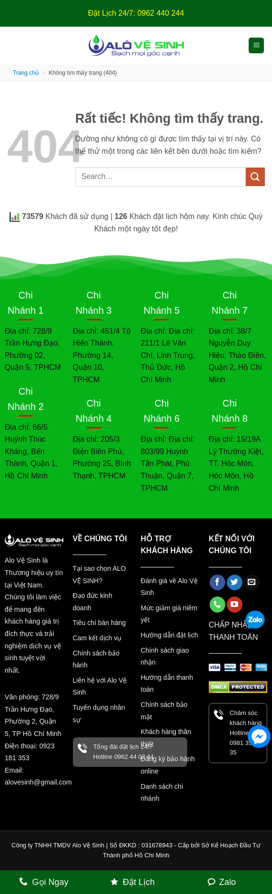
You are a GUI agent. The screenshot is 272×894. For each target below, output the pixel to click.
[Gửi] (255, 177)
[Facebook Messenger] (259, 736)
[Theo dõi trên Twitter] (234, 583)
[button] (256, 45)
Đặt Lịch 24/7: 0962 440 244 (136, 13)
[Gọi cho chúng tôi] (217, 604)
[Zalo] (257, 623)
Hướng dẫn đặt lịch (169, 635)
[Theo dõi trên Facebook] (217, 583)
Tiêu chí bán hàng (99, 622)
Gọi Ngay (50, 882)
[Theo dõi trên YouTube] (234, 604)
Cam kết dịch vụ (97, 638)
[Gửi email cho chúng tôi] (252, 583)
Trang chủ (26, 73)
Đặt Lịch (139, 882)
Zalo (227, 882)
